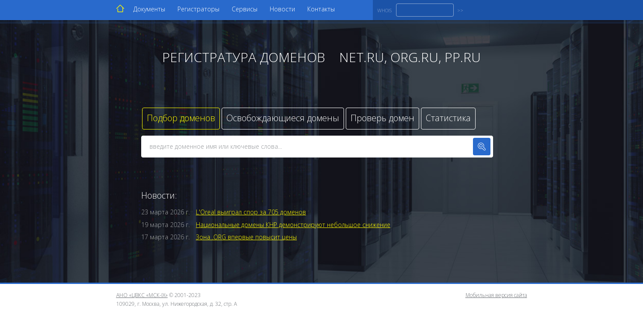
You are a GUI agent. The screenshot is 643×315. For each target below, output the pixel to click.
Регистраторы (198, 9)
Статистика (448, 118)
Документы (149, 9)
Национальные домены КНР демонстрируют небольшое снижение (293, 224)
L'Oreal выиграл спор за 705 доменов (251, 212)
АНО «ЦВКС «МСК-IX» (142, 295)
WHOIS (384, 10)
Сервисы (244, 9)
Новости (282, 9)
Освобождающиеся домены (282, 118)
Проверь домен (382, 118)
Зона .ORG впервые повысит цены (246, 237)
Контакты (321, 9)
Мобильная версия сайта (496, 295)
